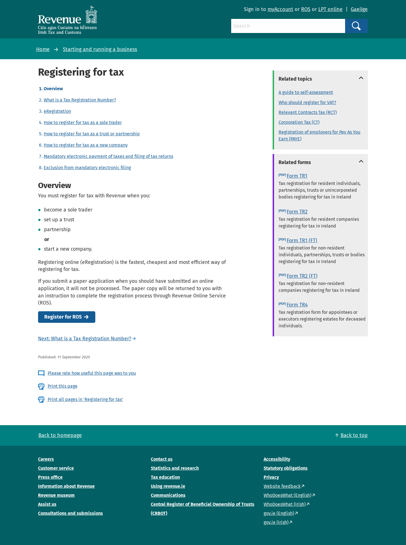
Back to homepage (60, 435)
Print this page (63, 386)
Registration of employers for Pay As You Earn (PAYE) (319, 135)
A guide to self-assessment (306, 92)
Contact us (162, 459)
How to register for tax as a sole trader (83, 122)
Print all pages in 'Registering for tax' (85, 399)
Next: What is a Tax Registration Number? (84, 339)
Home (43, 49)
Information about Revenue (66, 486)
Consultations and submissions (70, 513)
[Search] (288, 26)
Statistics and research (175, 468)
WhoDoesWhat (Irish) (285, 504)
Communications (168, 495)
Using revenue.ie (168, 486)
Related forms (295, 162)
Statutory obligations (286, 468)
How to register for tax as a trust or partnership (92, 133)
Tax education (165, 477)
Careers (46, 459)
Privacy (271, 477)
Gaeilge (359, 9)
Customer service (56, 468)
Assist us (47, 504)
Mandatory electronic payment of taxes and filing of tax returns (108, 156)
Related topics (295, 79)
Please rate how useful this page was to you (92, 373)
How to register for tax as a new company (86, 145)
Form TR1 (297, 176)
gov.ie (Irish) (276, 522)
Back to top (354, 435)
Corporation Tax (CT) (299, 122)
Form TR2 (297, 212)
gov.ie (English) (279, 513)
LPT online (330, 9)
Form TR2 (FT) (302, 276)
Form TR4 (297, 305)
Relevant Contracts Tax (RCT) (308, 112)
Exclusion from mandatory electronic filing (87, 167)
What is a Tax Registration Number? (80, 100)
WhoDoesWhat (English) (287, 495)
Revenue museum (56, 495)
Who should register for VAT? (307, 102)
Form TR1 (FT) (302, 240)
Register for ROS (63, 317)
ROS (305, 9)
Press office (50, 477)
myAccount (280, 9)
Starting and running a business (100, 49)
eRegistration (57, 111)
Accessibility (277, 459)
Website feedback (282, 486)
